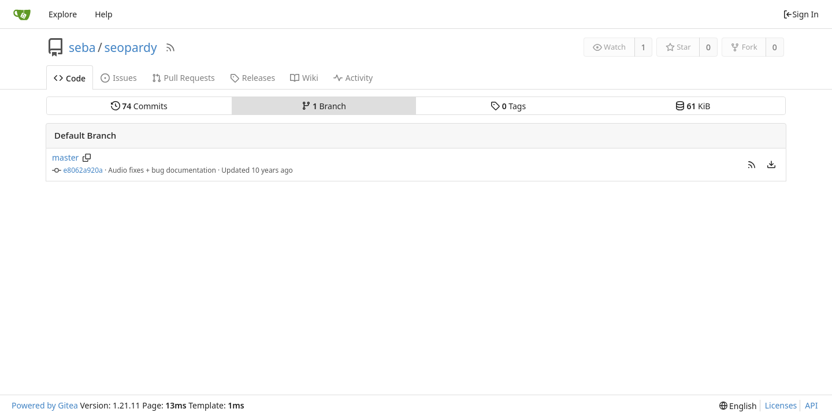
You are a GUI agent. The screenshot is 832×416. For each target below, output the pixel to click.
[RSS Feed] (170, 47)
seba (82, 47)
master (65, 157)
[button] (751, 164)
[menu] (771, 164)
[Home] (22, 14)
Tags (508, 106)
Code (70, 78)
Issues (118, 77)
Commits (139, 106)
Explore (63, 14)
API (811, 405)
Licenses (781, 405)
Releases (252, 77)
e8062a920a (83, 170)
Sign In (801, 14)
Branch (324, 106)
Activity (353, 77)
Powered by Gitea (45, 405)
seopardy (130, 47)
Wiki (304, 77)
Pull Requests (183, 77)
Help (104, 14)
